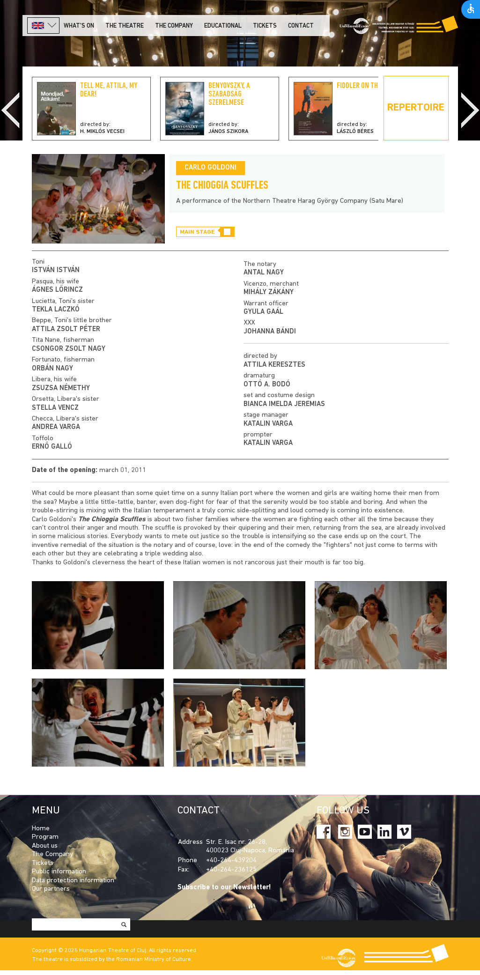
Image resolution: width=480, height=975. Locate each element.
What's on (79, 26)
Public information (59, 871)
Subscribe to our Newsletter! (224, 887)
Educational (223, 26)
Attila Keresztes (274, 365)
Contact (301, 26)
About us (45, 845)
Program (45, 837)
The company (174, 26)
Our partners (51, 889)
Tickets (265, 26)
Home (41, 828)
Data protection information (73, 880)
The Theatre (124, 26)
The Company (52, 854)
